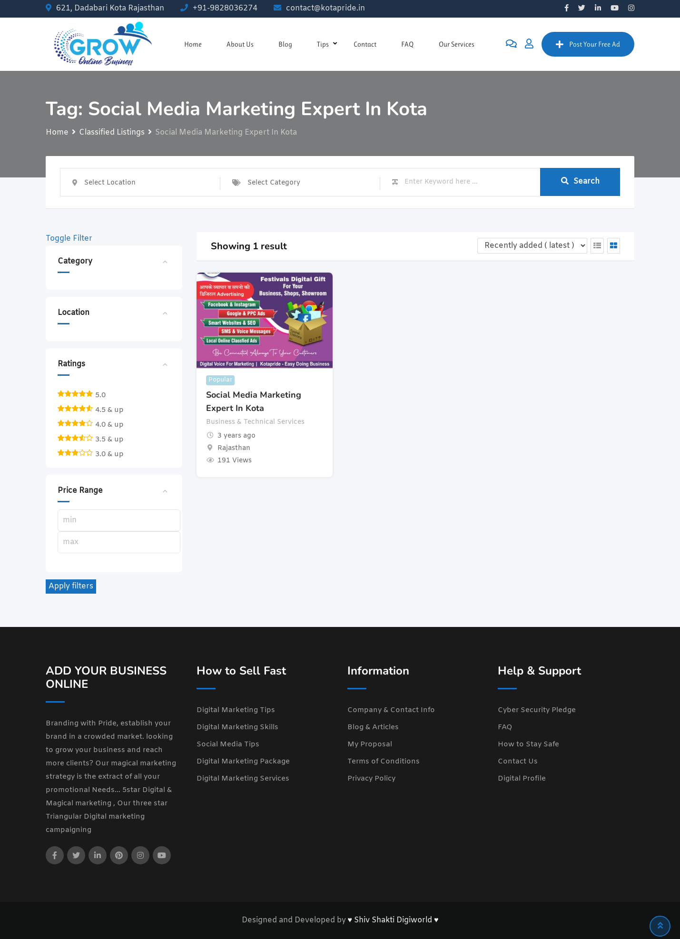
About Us (240, 44)
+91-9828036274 (225, 8)
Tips (323, 44)
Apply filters (71, 586)
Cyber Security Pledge (537, 710)
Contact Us (518, 761)
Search (580, 181)
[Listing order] (532, 246)
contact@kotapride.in (325, 8)
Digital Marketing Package (243, 761)
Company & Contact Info (391, 710)
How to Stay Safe (528, 744)
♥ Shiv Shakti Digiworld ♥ (393, 920)
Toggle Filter (69, 239)
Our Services (456, 44)
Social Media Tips (228, 744)
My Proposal (369, 744)
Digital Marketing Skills (237, 727)
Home (193, 44)
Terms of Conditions (383, 761)
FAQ (407, 44)
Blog (285, 44)
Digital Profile (522, 778)
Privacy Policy (371, 778)
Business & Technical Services (255, 422)
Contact (365, 44)
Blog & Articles (373, 727)
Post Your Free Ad (588, 44)
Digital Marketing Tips (236, 710)
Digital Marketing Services (243, 778)
